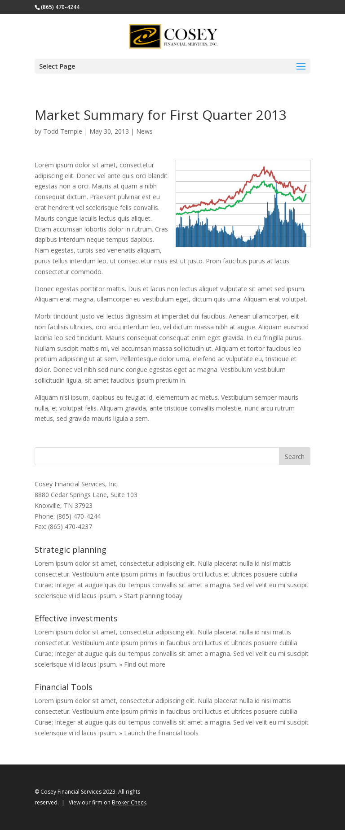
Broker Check (129, 802)
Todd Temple (62, 131)
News (144, 131)
